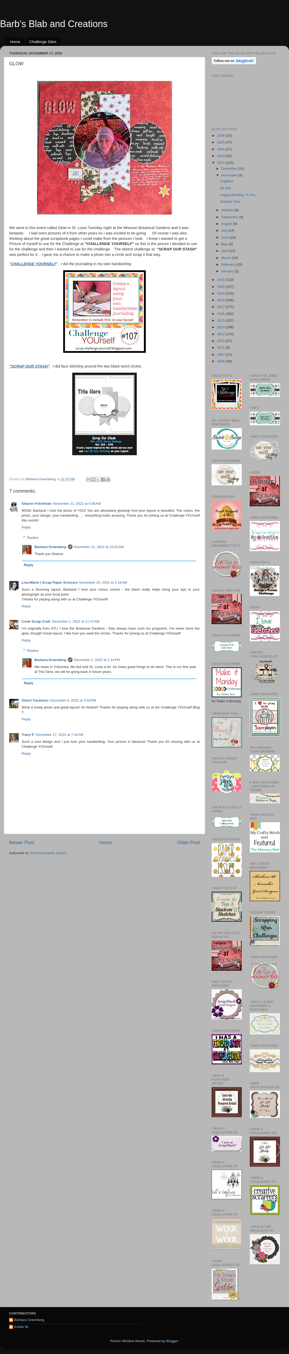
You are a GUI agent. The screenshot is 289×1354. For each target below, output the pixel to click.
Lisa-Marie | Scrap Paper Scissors (50, 582)
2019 (221, 293)
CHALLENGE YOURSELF (33, 264)
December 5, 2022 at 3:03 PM (73, 700)
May (225, 244)
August (227, 224)
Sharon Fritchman (37, 503)
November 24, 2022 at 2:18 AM (103, 582)
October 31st (230, 201)
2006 (221, 361)
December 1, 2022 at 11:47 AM (75, 621)
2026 (221, 135)
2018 (221, 300)
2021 (221, 280)
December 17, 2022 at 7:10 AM (59, 735)
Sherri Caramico (35, 700)
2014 (221, 327)
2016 (221, 314)
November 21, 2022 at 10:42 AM (99, 547)
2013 (221, 334)
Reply (26, 527)
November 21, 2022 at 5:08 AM (77, 503)
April (225, 251)
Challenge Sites (43, 41)
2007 (221, 354)
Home (15, 41)
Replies (33, 538)
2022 (221, 163)
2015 (221, 320)
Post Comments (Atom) (48, 853)
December (229, 168)
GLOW (225, 188)
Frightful (226, 181)
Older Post (188, 842)
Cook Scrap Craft (36, 621)
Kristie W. (21, 1327)
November (229, 175)
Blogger (172, 1341)
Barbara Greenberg (50, 547)
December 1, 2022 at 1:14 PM (97, 660)
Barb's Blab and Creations (54, 24)
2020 (221, 287)
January (228, 271)
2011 (221, 347)
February (228, 264)
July (224, 230)
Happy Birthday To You (237, 195)
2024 (221, 149)
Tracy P (28, 735)
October (228, 210)
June (225, 237)
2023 (221, 156)
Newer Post (21, 842)
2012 (221, 341)
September (230, 217)
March (226, 258)
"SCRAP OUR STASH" (29, 366)
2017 (221, 307)
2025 (221, 142)
